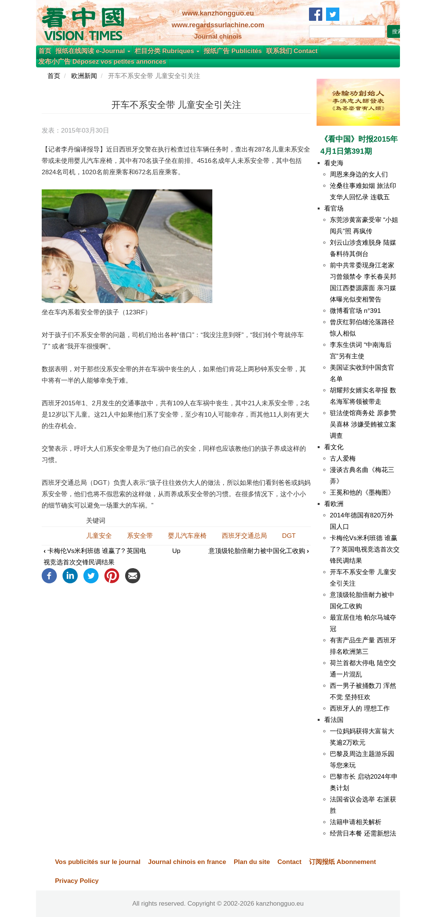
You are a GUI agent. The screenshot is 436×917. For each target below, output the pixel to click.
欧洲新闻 (84, 76)
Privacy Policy (77, 880)
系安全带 (140, 535)
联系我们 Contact (292, 51)
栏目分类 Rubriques (167, 51)
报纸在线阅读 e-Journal (92, 51)
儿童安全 (99, 535)
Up (176, 551)
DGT (289, 535)
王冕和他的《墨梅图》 (362, 492)
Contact (289, 861)
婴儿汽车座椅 (187, 535)
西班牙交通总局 (244, 535)
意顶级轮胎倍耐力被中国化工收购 (259, 551)
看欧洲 (333, 504)
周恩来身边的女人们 (359, 174)
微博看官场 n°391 (355, 310)
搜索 (397, 31)
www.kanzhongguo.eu (218, 13)
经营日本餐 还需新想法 (363, 833)
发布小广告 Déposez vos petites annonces (102, 61)
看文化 (333, 447)
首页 (44, 51)
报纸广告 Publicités (233, 51)
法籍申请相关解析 (355, 822)
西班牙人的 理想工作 (360, 708)
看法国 (333, 719)
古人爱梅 (343, 458)
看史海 (333, 163)
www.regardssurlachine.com (218, 25)
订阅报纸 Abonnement (342, 861)
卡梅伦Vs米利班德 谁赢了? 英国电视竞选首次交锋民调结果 (365, 549)
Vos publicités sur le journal (97, 861)
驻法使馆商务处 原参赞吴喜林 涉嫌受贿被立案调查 (363, 424)
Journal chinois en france (187, 861)
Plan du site (252, 861)
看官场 (333, 208)
